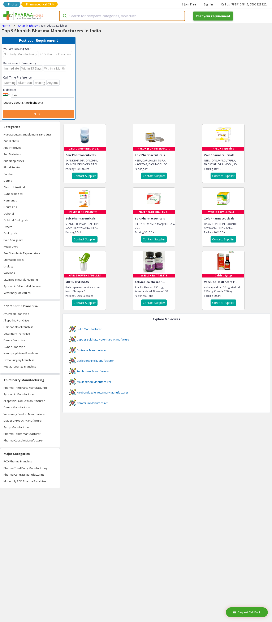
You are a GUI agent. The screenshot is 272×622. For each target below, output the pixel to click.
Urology (8, 266)
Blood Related (12, 167)
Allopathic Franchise (16, 320)
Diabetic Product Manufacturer (23, 420)
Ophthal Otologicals (16, 220)
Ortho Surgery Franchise (19, 360)
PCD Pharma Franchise (18, 461)
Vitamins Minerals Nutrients (21, 279)
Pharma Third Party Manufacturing (25, 388)
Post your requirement (213, 16)
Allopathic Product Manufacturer (24, 401)
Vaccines (9, 273)
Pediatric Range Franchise (20, 366)
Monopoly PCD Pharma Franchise (25, 481)
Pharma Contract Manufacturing (24, 474)
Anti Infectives (12, 148)
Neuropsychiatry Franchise (21, 353)
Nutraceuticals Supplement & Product (27, 134)
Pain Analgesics (13, 240)
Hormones (10, 200)
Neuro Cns (10, 207)
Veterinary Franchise (17, 334)
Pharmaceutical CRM (40, 4)
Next (39, 114)
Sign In (208, 4)
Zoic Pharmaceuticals (80, 155)
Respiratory (11, 246)
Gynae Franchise (14, 347)
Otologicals (11, 233)
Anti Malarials (12, 154)
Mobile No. (10, 90)
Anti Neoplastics (14, 161)
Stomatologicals (14, 260)
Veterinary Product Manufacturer (25, 414)
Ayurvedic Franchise (16, 314)
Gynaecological (13, 194)
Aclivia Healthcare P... (150, 282)
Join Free (189, 4)
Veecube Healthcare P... (220, 282)
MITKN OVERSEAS (77, 282)
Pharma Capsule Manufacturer (23, 440)
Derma (8, 180)
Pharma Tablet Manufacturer (22, 434)
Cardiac (8, 174)
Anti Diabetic (11, 141)
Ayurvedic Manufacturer (19, 394)
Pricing (12, 4)
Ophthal (9, 214)
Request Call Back (247, 612)
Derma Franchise (14, 340)
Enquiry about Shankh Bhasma (38, 103)
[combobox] (122, 16)
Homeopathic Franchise (19, 327)
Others (8, 227)
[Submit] (64, 16)
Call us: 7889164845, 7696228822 (244, 4)
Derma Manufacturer (17, 407)
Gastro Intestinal (14, 187)
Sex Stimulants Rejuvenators (22, 253)
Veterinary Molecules (17, 293)
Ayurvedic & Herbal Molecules (23, 286)
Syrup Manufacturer (16, 427)
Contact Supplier (85, 176)
